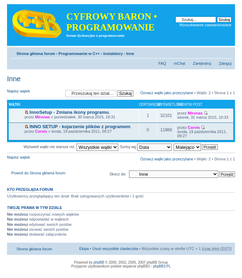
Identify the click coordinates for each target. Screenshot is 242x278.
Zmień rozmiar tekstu (226, 52)
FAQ (162, 63)
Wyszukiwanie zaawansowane (205, 25)
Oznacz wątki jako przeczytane (166, 93)
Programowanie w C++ (79, 53)
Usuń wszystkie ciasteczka (115, 248)
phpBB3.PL (162, 266)
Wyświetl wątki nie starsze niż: (70, 147)
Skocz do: (117, 174)
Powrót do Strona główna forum (38, 173)
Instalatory (113, 53)
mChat (179, 63)
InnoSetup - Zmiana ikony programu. (69, 112)
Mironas (42, 117)
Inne (130, 53)
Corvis (41, 131)
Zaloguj (225, 63)
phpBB (99, 262)
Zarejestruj (202, 63)
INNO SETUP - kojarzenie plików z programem (79, 126)
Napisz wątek (34, 93)
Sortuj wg (146, 147)
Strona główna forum (35, 53)
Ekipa (84, 248)
